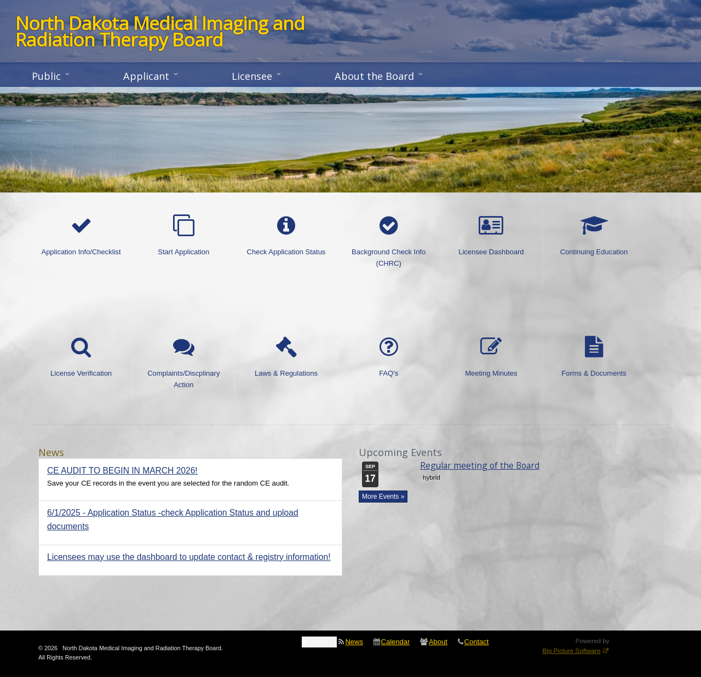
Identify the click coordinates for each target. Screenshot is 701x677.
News (354, 642)
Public (46, 76)
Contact (476, 642)
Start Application (183, 235)
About (438, 642)
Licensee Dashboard (491, 235)
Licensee (252, 76)
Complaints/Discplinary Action (183, 362)
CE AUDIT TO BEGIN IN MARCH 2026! (122, 470)
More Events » (383, 496)
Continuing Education (594, 235)
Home (319, 642)
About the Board (374, 76)
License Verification (81, 357)
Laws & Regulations (286, 357)
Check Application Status (286, 235)
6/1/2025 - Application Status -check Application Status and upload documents (172, 519)
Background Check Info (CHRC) (389, 241)
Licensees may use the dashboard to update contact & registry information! (189, 557)
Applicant (146, 76)
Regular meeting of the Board (479, 465)
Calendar (395, 642)
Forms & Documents (593, 357)
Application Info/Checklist (80, 235)
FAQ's (389, 357)
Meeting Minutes (491, 357)
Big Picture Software (572, 650)
